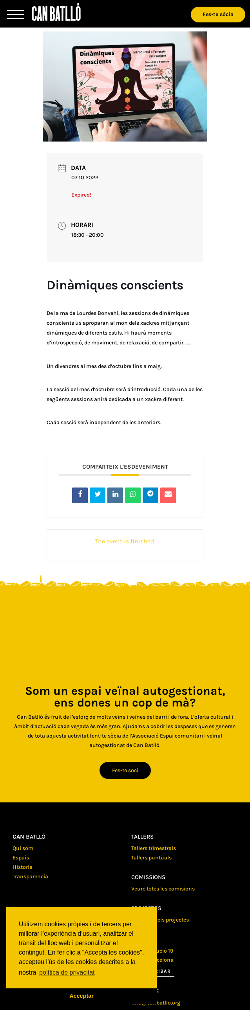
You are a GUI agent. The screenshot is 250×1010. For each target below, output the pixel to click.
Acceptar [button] (81, 996)
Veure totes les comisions (163, 888)
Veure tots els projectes (160, 919)
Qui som (23, 848)
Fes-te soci (125, 770)
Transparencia (30, 876)
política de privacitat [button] (66, 972)
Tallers (142, 836)
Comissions (148, 877)
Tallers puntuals (151, 857)
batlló (29, 836)
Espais (21, 857)
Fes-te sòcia (218, 14)
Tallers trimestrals (153, 848)
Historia (23, 867)
